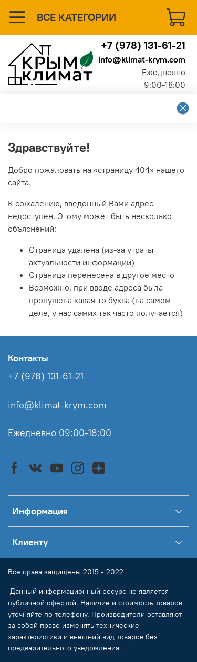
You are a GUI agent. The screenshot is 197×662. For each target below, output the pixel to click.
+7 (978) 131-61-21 (143, 44)
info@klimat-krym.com (141, 59)
